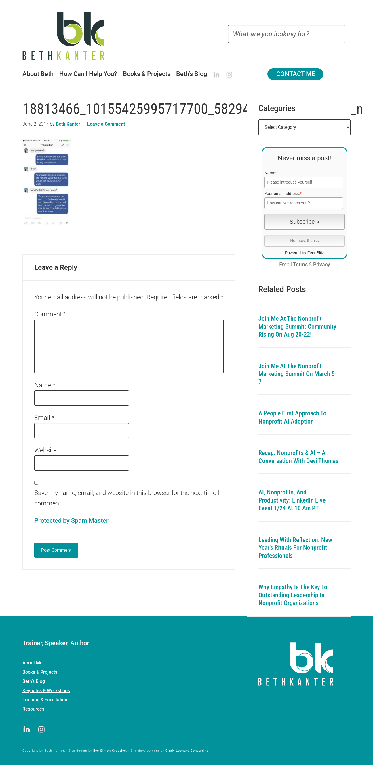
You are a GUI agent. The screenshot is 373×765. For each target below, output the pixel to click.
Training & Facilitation (44, 699)
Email (44, 417)
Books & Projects (39, 672)
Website (45, 450)
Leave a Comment (106, 124)
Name (44, 385)
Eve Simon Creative (109, 751)
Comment (50, 314)
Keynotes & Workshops (46, 690)
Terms (300, 264)
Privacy (321, 264)
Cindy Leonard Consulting (187, 751)
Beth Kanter (70, 36)
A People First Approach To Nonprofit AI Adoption (292, 417)
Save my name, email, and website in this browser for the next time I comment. (126, 498)
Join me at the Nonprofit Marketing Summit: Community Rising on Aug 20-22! (297, 326)
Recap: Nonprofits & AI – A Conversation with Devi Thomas (298, 456)
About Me (32, 663)
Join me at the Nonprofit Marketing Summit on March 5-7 (297, 374)
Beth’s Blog (33, 681)
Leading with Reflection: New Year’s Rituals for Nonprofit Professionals (295, 547)
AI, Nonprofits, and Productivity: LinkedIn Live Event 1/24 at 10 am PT (292, 500)
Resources (33, 709)
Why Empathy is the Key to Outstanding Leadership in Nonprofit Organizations (292, 595)
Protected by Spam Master (71, 520)
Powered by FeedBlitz (304, 252)
